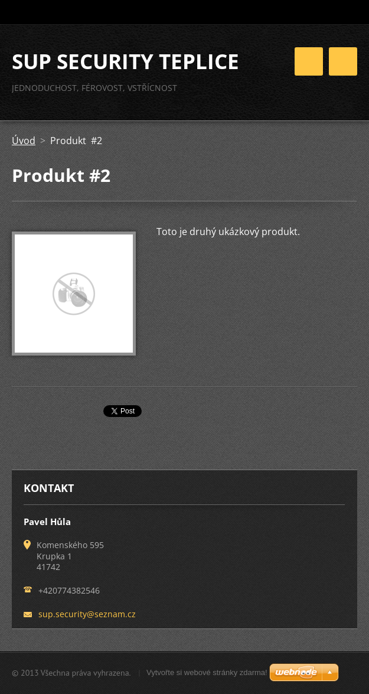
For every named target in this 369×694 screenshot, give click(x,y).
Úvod (23, 140)
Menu (343, 61)
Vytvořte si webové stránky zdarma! (206, 672)
